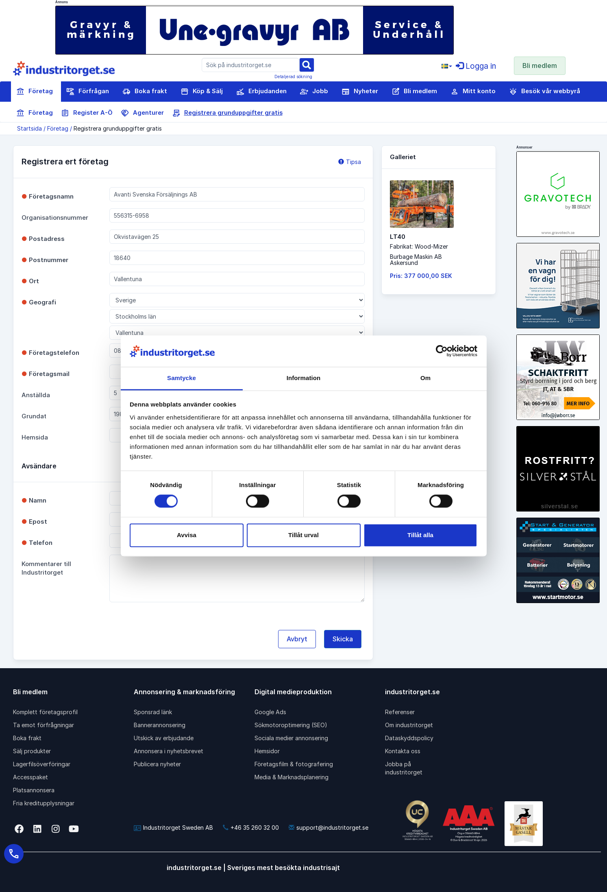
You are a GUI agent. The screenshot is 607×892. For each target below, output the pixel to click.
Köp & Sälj (202, 91)
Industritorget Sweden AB (173, 827)
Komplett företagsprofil (45, 711)
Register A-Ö (87, 113)
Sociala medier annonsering (291, 738)
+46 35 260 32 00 (251, 827)
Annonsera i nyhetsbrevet (168, 751)
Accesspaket (30, 777)
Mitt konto (473, 91)
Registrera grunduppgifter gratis (227, 113)
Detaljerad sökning (293, 76)
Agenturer (142, 113)
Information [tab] (304, 377)
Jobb (314, 91)
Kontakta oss (402, 751)
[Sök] (306, 64)
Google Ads (270, 711)
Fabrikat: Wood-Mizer (419, 246)
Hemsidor (267, 751)
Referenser (400, 711)
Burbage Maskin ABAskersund (416, 259)
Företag (34, 91)
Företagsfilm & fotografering (294, 764)
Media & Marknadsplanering (292, 777)
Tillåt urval (303, 534)
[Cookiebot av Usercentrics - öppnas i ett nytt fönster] (441, 351)
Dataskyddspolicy (409, 738)
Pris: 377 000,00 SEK (421, 275)
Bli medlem (539, 65)
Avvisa (186, 534)
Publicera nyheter (157, 764)
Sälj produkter (32, 751)
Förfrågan (87, 91)
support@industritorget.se (328, 827)
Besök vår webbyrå (544, 91)
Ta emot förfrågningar (43, 724)
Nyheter (360, 91)
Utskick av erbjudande (164, 738)
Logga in (476, 66)
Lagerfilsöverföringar (41, 764)
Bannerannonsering (159, 724)
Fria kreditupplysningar (43, 803)
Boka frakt (144, 91)
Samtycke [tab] (181, 377)
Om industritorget (409, 724)
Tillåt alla (420, 534)
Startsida (29, 128)
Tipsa (349, 161)
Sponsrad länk (153, 711)
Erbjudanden (261, 91)
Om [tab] (425, 377)
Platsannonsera (33, 790)
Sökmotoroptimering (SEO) (291, 724)
